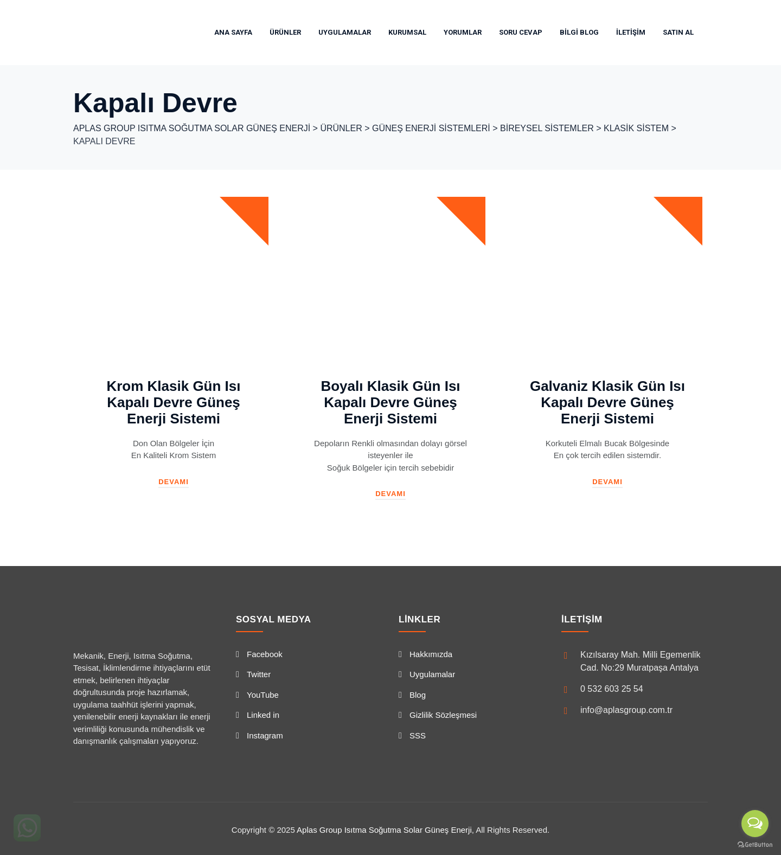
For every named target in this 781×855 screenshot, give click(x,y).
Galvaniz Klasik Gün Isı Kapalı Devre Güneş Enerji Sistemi (607, 402)
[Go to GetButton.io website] (755, 844)
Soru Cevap (520, 32)
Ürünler (285, 32)
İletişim (630, 32)
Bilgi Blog (579, 32)
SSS (417, 735)
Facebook (265, 654)
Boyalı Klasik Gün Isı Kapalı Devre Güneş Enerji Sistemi (390, 402)
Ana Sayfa (233, 32)
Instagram (265, 735)
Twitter (259, 674)
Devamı (173, 482)
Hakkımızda (430, 654)
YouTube (263, 694)
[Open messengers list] (755, 823)
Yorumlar (463, 32)
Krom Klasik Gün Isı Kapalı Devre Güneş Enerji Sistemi (173, 402)
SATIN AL (678, 32)
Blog (417, 694)
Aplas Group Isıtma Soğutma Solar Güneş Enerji (384, 829)
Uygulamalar (344, 32)
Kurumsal (407, 32)
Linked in (263, 714)
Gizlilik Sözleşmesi (443, 714)
